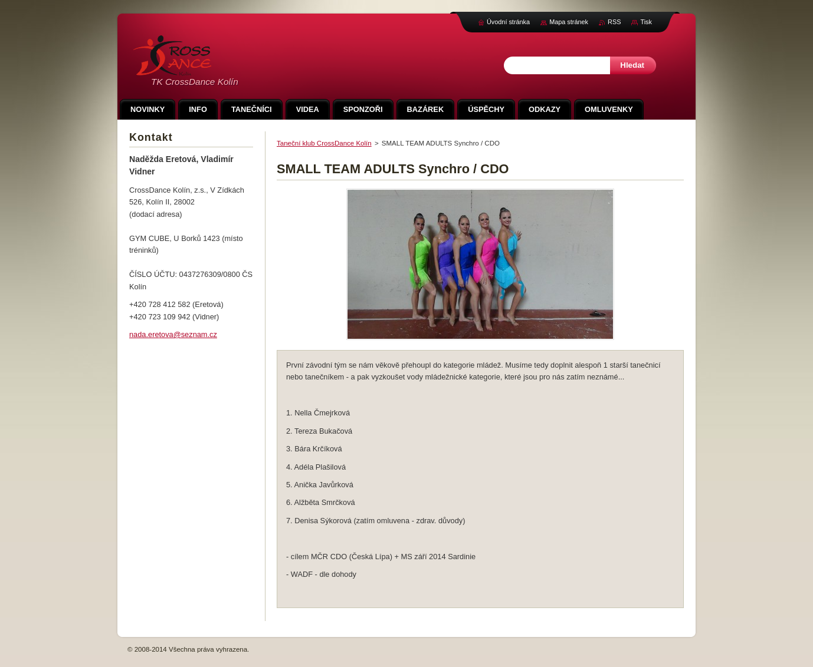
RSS (614, 21)
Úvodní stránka (508, 21)
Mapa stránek (568, 21)
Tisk (646, 21)
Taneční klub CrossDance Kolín (324, 143)
